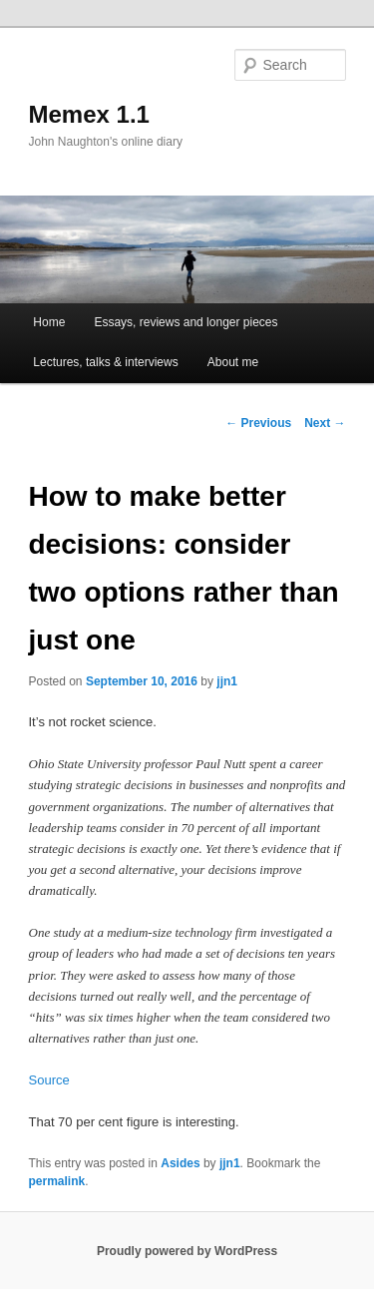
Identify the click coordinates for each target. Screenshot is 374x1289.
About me (232, 362)
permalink (57, 1181)
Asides (180, 1163)
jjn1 (226, 681)
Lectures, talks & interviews (105, 362)
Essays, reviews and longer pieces (185, 322)
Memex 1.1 (89, 114)
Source (49, 1080)
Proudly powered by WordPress (187, 1251)
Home (49, 322)
